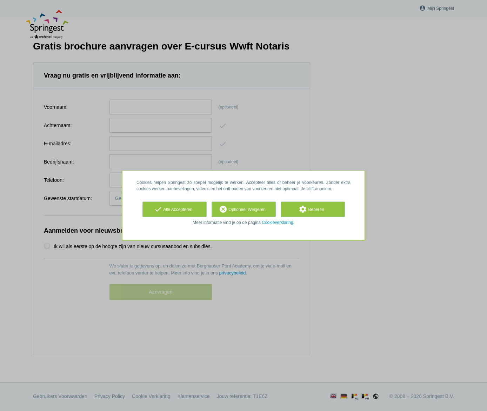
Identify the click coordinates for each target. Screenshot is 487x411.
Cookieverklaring (277, 222)
